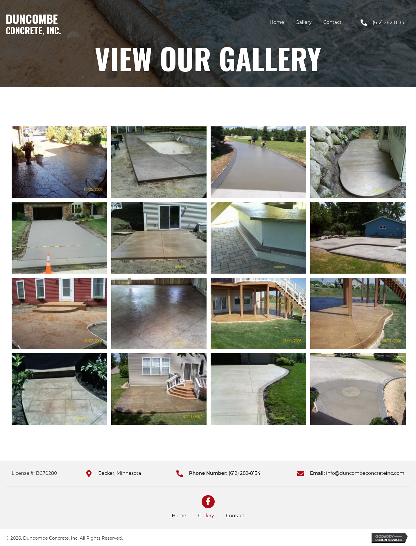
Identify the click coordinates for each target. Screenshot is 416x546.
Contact (235, 515)
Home (179, 515)
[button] (208, 501)
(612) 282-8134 (388, 22)
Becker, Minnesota (119, 473)
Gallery (206, 515)
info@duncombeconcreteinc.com (365, 473)
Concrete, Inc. (33, 30)
